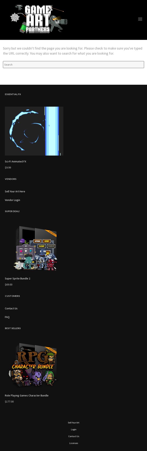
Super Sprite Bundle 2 (17, 278)
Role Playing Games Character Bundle (27, 395)
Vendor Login (12, 200)
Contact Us (11, 308)
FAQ (7, 317)
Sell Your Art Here (15, 191)
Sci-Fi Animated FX (15, 161)
